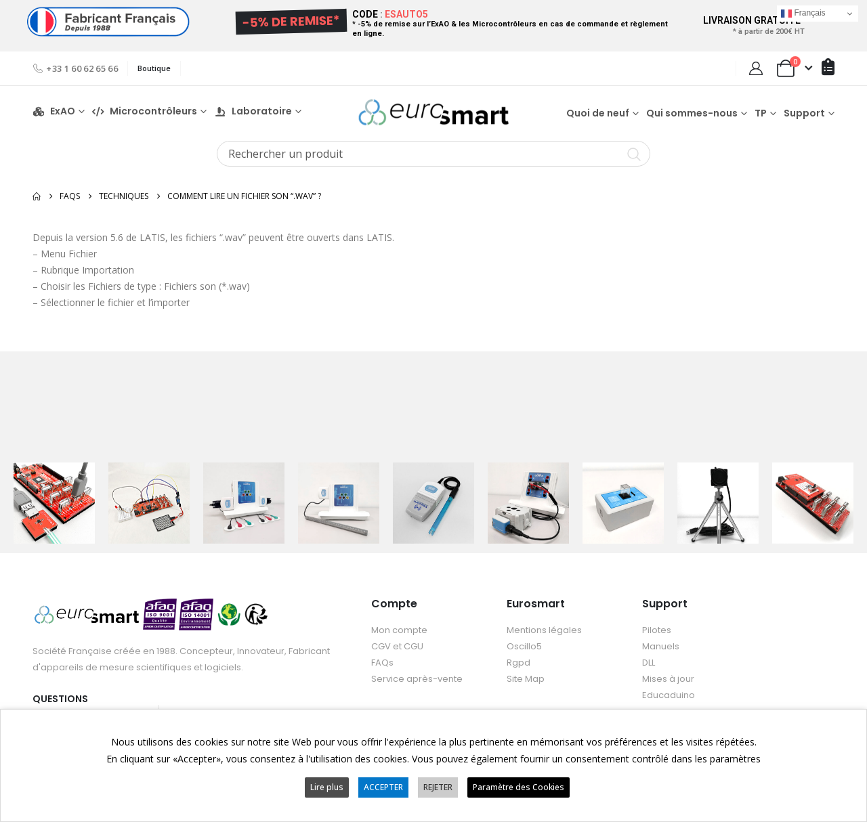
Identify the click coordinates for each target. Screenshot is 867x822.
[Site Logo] (433, 112)
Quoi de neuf (597, 113)
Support (804, 113)
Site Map (526, 678)
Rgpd (518, 662)
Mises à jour (668, 678)
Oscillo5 (524, 646)
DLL (648, 662)
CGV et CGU (397, 646)
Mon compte (399, 630)
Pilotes (656, 630)
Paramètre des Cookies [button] (518, 787)
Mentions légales (544, 630)
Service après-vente (417, 678)
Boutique (154, 68)
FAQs (382, 662)
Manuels (660, 646)
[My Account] (756, 68)
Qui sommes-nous (692, 113)
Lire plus (326, 787)
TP (761, 113)
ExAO (54, 111)
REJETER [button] (437, 787)
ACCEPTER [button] (383, 787)
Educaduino (668, 695)
